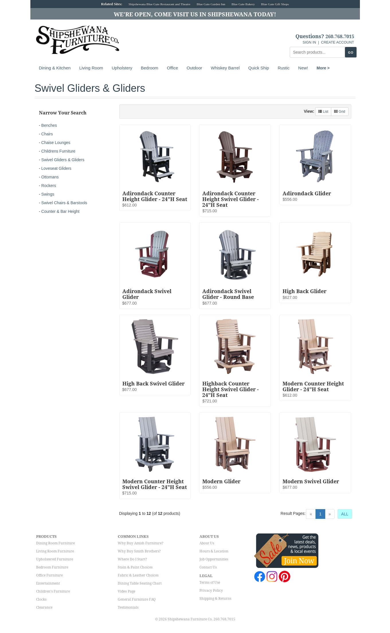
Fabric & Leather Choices (138, 575)
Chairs (47, 134)
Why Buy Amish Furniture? (140, 543)
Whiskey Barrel (225, 67)
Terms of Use (209, 583)
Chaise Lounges (55, 142)
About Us (206, 543)
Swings (47, 194)
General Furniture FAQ (137, 599)
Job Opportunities (213, 559)
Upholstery (122, 67)
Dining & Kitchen (55, 67)
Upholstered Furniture (54, 559)
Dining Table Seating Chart (140, 583)
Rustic (284, 67)
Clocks (41, 599)
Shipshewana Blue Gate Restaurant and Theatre (160, 4)
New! (303, 67)
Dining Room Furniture (55, 543)
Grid (339, 112)
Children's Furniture (53, 591)
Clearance (44, 607)
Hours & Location (213, 551)
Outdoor (194, 67)
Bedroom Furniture (52, 567)
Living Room (91, 67)
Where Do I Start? (132, 559)
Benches (49, 125)
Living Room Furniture (55, 551)
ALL (344, 514)
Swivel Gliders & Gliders (62, 159)
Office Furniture (49, 575)
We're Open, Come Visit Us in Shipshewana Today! (195, 14)
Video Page (126, 591)
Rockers (48, 185)
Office (172, 67)
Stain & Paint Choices (135, 567)
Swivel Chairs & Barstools (64, 202)
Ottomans (50, 177)
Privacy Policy (211, 591)
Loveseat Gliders (56, 168)
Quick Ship (258, 67)
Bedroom (149, 67)
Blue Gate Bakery (243, 4)
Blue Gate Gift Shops (275, 4)
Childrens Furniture (58, 151)
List (323, 112)
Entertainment (48, 583)
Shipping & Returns (215, 599)
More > (323, 68)
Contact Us (208, 567)
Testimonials (128, 607)
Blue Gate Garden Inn (211, 4)
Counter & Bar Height (60, 211)
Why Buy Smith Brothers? (139, 551)
